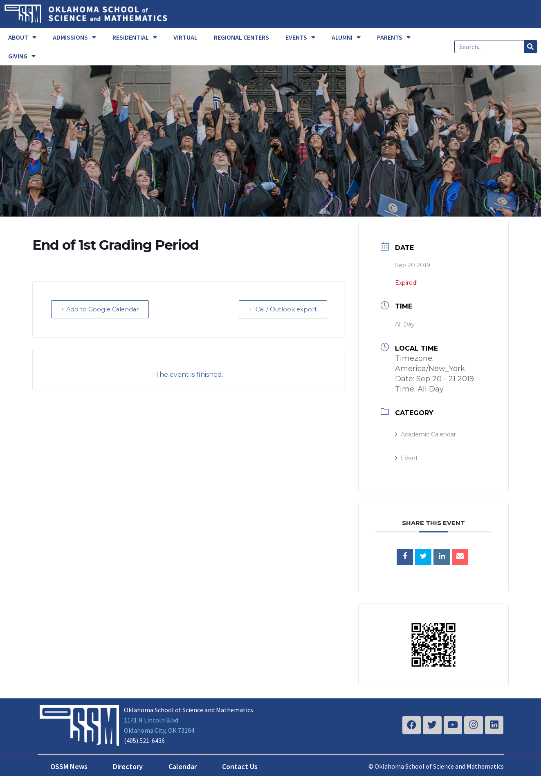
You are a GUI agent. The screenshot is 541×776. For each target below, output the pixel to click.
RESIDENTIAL (134, 37)
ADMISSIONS (74, 37)
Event (406, 458)
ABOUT (22, 37)
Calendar (182, 766)
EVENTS (300, 37)
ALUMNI (346, 37)
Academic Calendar (425, 434)
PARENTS (394, 37)
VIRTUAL (185, 37)
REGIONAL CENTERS (241, 37)
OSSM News (69, 766)
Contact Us (240, 766)
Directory (128, 766)
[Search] (530, 46)
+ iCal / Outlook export (280, 309)
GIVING (22, 56)
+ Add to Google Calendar (103, 309)
